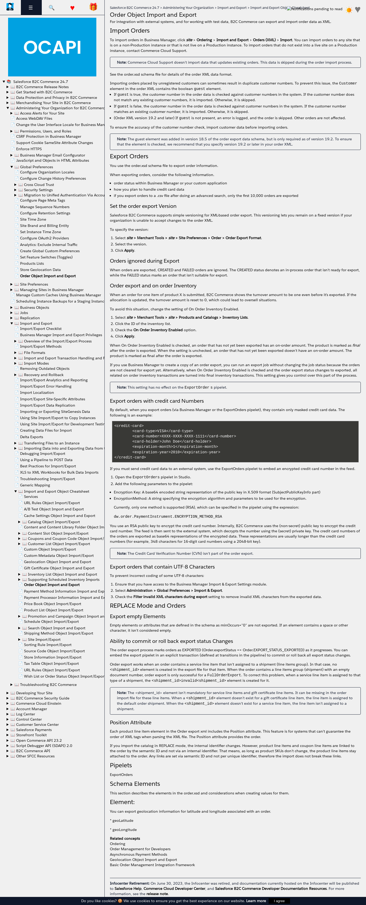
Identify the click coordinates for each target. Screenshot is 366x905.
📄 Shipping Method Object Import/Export (55, 633)
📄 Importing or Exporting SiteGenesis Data (52, 411)
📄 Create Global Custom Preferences (47, 251)
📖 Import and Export (33, 323)
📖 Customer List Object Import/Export (56, 543)
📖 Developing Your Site (31, 693)
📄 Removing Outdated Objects (41, 368)
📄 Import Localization (34, 392)
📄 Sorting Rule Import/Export (45, 644)
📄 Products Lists (29, 263)
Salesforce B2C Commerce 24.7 (40, 81)
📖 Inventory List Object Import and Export (59, 574)
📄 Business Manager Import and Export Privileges (58, 335)
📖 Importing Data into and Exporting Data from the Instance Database (80, 448)
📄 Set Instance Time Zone (37, 232)
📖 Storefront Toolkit (28, 735)
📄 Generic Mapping (32, 485)
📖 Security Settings (35, 190)
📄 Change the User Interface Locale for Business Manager (61, 124)
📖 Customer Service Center (34, 724)
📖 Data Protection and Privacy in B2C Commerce (53, 97)
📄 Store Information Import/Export (49, 657)
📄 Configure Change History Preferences (50, 178)
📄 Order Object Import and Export (45, 276)
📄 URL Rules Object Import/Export (49, 502)
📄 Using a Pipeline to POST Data (43, 459)
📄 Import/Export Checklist (38, 328)
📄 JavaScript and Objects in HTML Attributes (49, 160)
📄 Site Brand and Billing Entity (41, 225)
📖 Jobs (21, 312)
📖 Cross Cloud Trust (36, 184)
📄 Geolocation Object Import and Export (54, 561)
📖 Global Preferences (33, 167)
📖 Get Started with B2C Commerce (41, 92)
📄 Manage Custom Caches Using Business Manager (55, 295)
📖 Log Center (22, 714)
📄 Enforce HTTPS (26, 149)
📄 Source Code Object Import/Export (51, 651)
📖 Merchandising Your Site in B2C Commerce (50, 102)
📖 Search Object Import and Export (53, 628)
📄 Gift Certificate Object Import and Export (56, 568)
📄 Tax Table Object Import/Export (48, 663)
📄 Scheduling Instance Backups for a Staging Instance (58, 301)
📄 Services (28, 496)
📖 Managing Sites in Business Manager (49, 289)
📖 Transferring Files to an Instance (49, 443)
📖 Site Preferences (31, 284)
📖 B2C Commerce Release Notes (39, 87)
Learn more (256, 900)
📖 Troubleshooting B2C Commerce (45, 684)
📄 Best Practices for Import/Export (45, 466)
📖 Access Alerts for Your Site (39, 113)
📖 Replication (27, 318)
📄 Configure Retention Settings (42, 213)
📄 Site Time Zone (30, 219)
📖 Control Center (26, 719)
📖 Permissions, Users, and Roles (42, 131)
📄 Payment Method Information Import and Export (63, 591)
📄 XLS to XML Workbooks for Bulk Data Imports (56, 472)
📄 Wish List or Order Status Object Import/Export (61, 676)
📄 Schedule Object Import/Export (48, 621)
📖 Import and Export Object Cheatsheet (53, 491)
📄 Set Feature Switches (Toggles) (43, 257)
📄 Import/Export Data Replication (44, 405)
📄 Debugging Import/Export (39, 453)
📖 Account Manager (28, 709)
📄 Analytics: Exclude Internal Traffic (46, 244)
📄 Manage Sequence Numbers (41, 206)
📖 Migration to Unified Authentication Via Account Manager (71, 195)
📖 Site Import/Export (41, 639)
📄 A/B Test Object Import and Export (51, 509)
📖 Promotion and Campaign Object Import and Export (70, 616)
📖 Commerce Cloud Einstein (35, 703)
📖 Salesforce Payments (31, 729)
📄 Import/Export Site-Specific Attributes (49, 399)
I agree (279, 901)
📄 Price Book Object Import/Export (49, 603)
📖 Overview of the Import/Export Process (55, 341)
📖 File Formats (31, 352)
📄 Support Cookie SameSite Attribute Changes (51, 142)
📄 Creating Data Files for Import (43, 430)
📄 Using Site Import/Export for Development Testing (60, 424)
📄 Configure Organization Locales (44, 172)
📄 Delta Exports (28, 437)
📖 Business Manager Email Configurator (49, 155)
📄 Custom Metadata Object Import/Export (56, 555)
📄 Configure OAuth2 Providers (41, 238)
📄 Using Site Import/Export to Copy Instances (55, 417)
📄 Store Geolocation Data (37, 269)
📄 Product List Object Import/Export (50, 610)
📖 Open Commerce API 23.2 (36, 740)
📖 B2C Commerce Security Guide (39, 698)
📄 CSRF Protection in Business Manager (45, 136)
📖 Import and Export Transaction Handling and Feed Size (68, 358)
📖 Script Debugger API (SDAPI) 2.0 (41, 745)
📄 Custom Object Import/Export (47, 549)
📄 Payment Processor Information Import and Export (65, 597)
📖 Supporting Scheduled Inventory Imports (60, 579)
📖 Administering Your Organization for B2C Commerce (58, 108)
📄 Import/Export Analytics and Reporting (51, 380)
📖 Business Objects (31, 307)
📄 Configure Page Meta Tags (39, 200)
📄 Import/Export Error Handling (43, 386)
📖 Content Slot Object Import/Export (55, 533)
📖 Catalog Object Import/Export (51, 522)
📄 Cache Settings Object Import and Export (56, 515)
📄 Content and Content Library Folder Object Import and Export (75, 527)
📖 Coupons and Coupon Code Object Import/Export (68, 538)
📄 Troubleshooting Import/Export (44, 478)
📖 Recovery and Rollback (40, 374)
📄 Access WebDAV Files (31, 118)
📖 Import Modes (33, 363)
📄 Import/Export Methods (38, 346)
